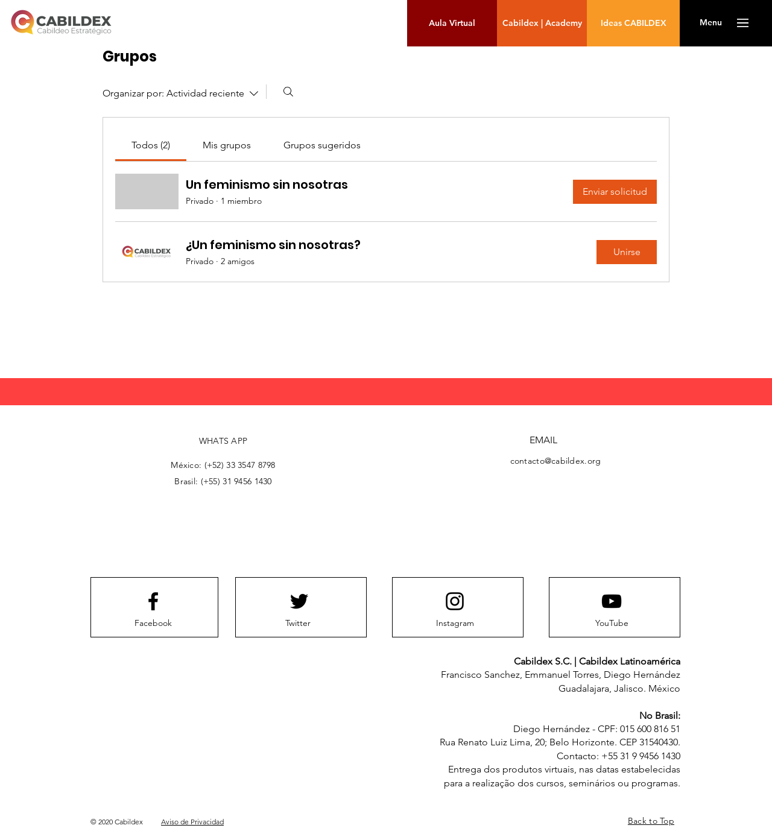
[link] (150, 145)
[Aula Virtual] (452, 23)
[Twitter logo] (299, 601)
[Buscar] (288, 91)
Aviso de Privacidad (192, 821)
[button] (710, 23)
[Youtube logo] (612, 601)
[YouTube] (611, 623)
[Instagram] (454, 623)
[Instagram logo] (455, 601)
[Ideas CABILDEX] (633, 23)
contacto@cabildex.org (555, 460)
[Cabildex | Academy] (542, 23)
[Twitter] (297, 623)
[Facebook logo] (153, 601)
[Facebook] (153, 623)
